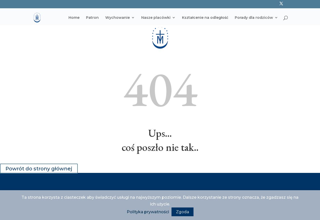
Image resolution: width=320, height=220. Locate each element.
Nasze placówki (155, 18)
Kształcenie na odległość (205, 18)
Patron (92, 18)
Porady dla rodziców (254, 18)
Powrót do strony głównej (39, 169)
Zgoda (182, 211)
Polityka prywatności (148, 211)
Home (74, 18)
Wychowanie (117, 18)
